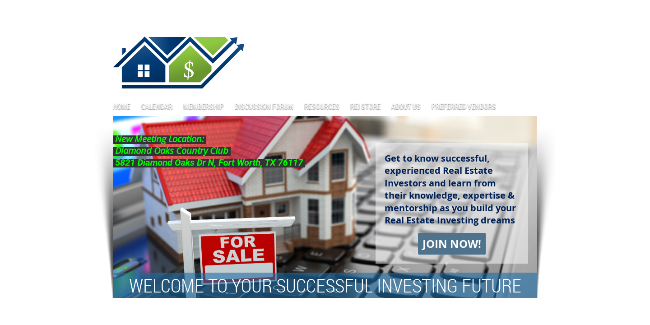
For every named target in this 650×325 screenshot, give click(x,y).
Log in (528, 13)
